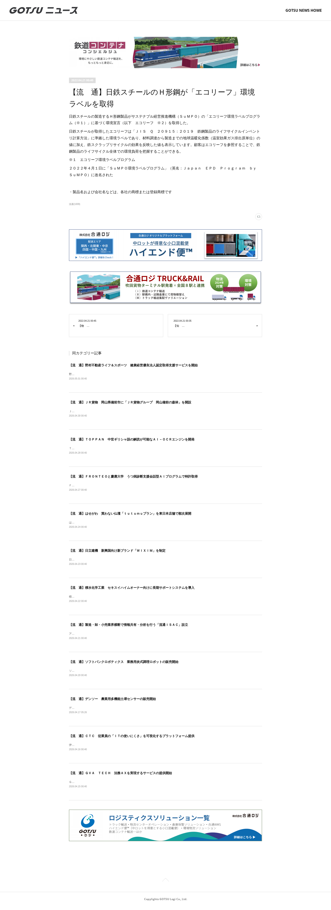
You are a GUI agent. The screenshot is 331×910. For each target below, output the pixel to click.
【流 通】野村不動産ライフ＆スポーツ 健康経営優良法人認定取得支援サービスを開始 (133, 365)
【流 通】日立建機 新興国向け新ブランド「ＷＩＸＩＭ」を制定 (117, 552)
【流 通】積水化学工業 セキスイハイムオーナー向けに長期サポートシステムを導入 (131, 590)
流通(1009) (74, 204)
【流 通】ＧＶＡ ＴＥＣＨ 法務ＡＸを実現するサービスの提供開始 (120, 776)
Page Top (165, 884)
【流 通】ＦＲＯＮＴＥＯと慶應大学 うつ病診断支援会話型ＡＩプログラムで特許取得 (133, 477)
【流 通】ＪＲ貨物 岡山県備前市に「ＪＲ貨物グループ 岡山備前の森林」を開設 (130, 403)
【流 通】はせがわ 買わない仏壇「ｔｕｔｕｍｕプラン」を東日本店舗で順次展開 (130, 515)
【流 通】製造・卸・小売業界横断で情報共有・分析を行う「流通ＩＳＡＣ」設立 (128, 627)
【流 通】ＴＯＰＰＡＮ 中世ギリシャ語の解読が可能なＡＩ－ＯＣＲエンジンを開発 (131, 440)
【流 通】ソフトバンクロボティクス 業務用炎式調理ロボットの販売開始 (123, 664)
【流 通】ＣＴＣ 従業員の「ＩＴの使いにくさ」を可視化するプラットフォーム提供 (131, 739)
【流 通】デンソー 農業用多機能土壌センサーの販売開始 (112, 702)
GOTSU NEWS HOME (303, 10)
